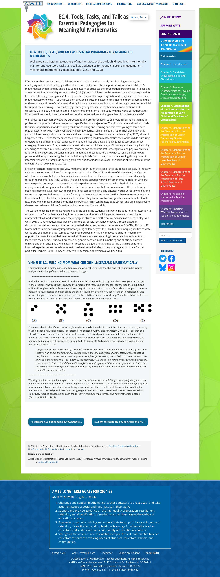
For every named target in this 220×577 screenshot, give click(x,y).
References (166, 223)
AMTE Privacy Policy (83, 553)
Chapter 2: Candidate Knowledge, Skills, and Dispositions (172, 76)
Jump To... (138, 16)
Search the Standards (172, 240)
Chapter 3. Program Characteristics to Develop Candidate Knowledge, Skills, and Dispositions (175, 93)
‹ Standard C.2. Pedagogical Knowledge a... (56, 421)
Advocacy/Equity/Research (153, 4)
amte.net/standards (48, 462)
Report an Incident (129, 553)
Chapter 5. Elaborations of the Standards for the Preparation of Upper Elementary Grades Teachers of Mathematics (175, 134)
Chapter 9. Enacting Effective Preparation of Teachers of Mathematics (174, 212)
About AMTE (153, 553)
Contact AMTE (170, 34)
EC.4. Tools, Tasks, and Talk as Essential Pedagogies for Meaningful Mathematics (81, 54)
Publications (125, 4)
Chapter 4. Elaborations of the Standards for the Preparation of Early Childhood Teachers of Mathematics (175, 112)
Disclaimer (106, 553)
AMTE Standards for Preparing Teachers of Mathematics (173, 45)
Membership (75, 4)
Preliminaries (167, 56)
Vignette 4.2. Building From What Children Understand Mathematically (83, 262)
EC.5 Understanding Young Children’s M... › (120, 421)
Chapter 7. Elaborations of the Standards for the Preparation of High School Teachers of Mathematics (175, 178)
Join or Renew (170, 17)
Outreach (179, 4)
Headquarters (56, 4)
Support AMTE (170, 25)
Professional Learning (100, 4)
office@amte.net (128, 569)
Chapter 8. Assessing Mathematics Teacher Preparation (172, 197)
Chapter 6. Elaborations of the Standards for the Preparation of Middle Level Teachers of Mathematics (175, 156)
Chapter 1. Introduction (173, 64)
